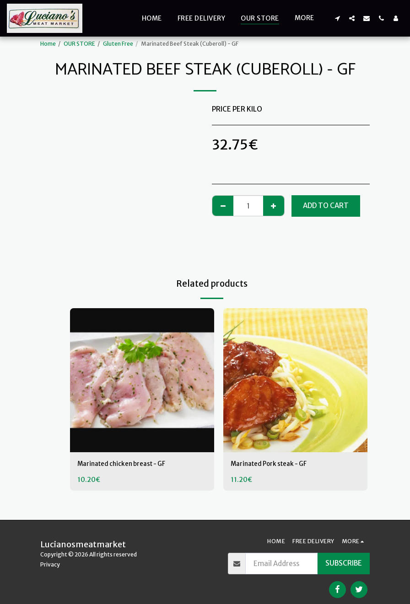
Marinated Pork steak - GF (273, 464)
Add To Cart (326, 205)
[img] (142, 380)
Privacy (50, 564)
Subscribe (343, 563)
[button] (337, 18)
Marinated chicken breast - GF (127, 464)
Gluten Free (118, 43)
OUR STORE (79, 43)
